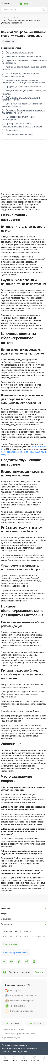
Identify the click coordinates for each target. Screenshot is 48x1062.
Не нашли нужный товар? (15, 952)
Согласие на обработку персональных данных (18, 1034)
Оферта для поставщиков (10, 1038)
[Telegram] (26, 962)
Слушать (39, 972)
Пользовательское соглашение (12, 1029)
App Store (12, 1023)
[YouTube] (11, 962)
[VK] (4, 962)
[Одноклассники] (34, 962)
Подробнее (22, 1051)
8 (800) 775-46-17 (23, 931)
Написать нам (10, 944)
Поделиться (9, 41)
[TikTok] (19, 962)
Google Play (35, 1023)
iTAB (24, 3)
